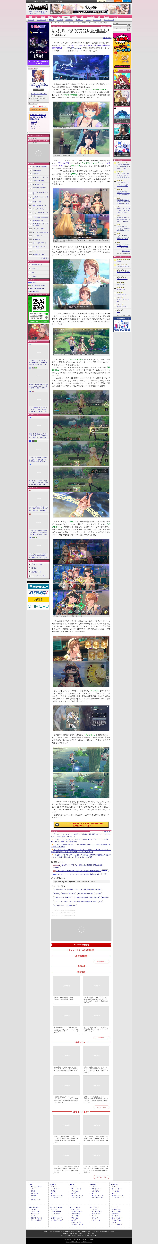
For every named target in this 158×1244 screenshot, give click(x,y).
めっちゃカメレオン (122, 294)
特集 (32, 124)
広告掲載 (90, 1239)
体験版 (33, 1191)
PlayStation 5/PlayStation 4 (38, 288)
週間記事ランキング (36, 264)
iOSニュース (31, 20)
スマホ (66, 17)
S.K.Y (72, 906)
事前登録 (51, 20)
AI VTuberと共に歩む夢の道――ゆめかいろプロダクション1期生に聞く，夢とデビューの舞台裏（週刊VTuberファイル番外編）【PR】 (38, 509)
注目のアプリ (69, 20)
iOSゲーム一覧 (97, 20)
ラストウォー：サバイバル (123, 272)
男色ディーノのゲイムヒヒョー (40, 188)
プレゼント (34, 268)
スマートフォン (75, 1207)
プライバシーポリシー (37, 564)
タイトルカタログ (57, 1197)
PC (36, 17)
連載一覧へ (46, 258)
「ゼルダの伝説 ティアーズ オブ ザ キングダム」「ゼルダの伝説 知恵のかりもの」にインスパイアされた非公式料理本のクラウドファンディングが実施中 (123, 184)
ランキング (127, 1)
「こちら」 (89, 1233)
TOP (30, 17)
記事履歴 (118, 1)
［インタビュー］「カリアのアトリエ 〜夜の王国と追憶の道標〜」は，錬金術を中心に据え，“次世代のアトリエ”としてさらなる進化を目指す (38, 556)
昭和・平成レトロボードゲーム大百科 (40, 224)
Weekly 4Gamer (37, 170)
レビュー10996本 (34, 13)
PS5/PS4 (50, 17)
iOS (72, 48)
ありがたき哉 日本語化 (39, 242)
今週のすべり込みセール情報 (40, 197)
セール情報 (60, 20)
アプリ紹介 (75, 1218)
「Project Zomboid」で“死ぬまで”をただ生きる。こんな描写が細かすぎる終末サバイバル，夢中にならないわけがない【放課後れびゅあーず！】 (96, 1000)
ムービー (88, 20)
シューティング (117, 1218)
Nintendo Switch (35, 291)
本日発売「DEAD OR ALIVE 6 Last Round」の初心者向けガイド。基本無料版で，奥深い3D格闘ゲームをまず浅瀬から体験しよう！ (38, 386)
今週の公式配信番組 (38, 180)
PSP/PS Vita (114, 1184)
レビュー (34, 126)
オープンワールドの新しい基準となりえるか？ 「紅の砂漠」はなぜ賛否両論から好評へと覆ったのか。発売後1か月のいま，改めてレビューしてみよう (38, 459)
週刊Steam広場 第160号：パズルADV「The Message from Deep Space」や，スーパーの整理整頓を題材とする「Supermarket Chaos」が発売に (66, 1030)
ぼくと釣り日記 (121, 289)
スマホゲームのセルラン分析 (40, 193)
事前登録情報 (75, 1214)
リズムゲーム (116, 1220)
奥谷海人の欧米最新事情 (40, 166)
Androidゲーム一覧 (109, 20)
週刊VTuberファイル (38, 184)
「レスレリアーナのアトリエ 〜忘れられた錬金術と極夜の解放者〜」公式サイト (83, 825)
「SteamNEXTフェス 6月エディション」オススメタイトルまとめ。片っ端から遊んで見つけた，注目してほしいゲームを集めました (38, 409)
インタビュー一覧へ (101, 1177)
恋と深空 (119, 261)
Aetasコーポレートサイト (38, 576)
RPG (64, 893)
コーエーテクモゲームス (39, 94)
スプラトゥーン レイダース (123, 300)
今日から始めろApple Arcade (40, 217)
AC (99, 17)
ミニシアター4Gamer (38, 235)
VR (82, 17)
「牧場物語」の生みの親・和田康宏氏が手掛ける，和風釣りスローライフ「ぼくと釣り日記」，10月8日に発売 (123, 202)
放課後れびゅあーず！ (39, 254)
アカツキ (72, 893)
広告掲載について (36, 572)
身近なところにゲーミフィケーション (40, 247)
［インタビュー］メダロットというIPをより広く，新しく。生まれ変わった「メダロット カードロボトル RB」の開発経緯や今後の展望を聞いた (96, 1169)
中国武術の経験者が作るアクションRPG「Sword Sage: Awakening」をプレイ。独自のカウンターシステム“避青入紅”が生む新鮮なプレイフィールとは (66, 1099)
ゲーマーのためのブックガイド (40, 213)
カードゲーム (116, 1216)
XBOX (43, 17)
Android (78, 48)
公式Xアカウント (37, 1)
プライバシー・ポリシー (79, 1239)
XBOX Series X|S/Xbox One (38, 285)
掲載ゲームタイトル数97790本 (38, 11)
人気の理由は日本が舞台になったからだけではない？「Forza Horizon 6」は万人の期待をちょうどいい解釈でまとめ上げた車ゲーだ (66, 1068)
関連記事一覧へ (107, 831)
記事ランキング (36, 1199)
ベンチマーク (96, 1220)
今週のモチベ (36, 173)
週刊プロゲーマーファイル (40, 177)
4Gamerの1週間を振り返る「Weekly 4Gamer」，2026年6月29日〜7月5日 (63, 998)
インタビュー (79, 20)
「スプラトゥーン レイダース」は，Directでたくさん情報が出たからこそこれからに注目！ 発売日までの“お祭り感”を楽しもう (38, 362)
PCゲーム (33, 282)
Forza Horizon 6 (121, 284)
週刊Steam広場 (37, 201)
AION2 (118, 312)
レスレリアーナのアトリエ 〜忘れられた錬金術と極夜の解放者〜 (38, 85)
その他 (114, 1222)
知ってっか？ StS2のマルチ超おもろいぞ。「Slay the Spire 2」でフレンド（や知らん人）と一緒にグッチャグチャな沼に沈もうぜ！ (38, 482)
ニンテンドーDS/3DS (56, 1207)
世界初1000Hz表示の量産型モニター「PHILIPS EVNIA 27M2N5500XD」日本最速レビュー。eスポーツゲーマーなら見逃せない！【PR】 (96, 1099)
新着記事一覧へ (101, 961)
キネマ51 (35, 251)
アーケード (114, 1207)
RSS (29, 1)
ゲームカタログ (117, 1224)
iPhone (57, 893)
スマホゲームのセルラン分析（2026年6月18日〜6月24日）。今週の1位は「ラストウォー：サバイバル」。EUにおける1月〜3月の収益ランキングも (123, 219)
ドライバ (33, 276)
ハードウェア (90, 17)
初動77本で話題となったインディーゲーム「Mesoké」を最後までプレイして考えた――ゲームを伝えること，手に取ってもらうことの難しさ (38, 436)
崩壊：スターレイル (122, 279)
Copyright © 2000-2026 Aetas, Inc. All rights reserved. (79, 1241)
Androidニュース (41, 20)
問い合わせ (59, 1)
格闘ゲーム (115, 1214)
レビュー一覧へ (101, 1107)
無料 (100, 893)
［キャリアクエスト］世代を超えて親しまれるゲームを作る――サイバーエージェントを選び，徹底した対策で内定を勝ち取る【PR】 (38, 532)
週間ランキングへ (126, 251)
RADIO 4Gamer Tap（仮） (40, 205)
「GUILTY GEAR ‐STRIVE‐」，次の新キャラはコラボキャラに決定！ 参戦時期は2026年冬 (123, 166)
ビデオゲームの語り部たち (40, 232)
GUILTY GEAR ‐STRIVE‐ (123, 266)
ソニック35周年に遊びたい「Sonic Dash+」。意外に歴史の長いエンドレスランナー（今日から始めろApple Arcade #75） (96, 1029)
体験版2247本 (44, 13)
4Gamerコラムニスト (38, 228)
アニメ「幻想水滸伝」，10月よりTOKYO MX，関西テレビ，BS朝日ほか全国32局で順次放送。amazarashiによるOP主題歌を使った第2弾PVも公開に (123, 237)
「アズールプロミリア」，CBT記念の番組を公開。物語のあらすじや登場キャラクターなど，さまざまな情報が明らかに (123, 228)
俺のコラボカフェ (38, 220)
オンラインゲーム (36, 1187)
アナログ (106, 17)
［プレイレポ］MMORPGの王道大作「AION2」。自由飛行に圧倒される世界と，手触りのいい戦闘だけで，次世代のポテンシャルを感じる (123, 246)
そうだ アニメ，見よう (39, 209)
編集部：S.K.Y (107, 38)
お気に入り (110, 1)
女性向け (74, 17)
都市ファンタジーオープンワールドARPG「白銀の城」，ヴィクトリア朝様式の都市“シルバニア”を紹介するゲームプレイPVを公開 (123, 210)
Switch (58, 17)
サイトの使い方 (49, 1)
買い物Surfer (36, 239)
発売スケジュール (57, 1195)
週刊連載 (33, 1195)
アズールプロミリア (122, 306)
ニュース (34, 122)
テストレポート (97, 1211)
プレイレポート (59, 905)
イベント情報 (116, 1211)
